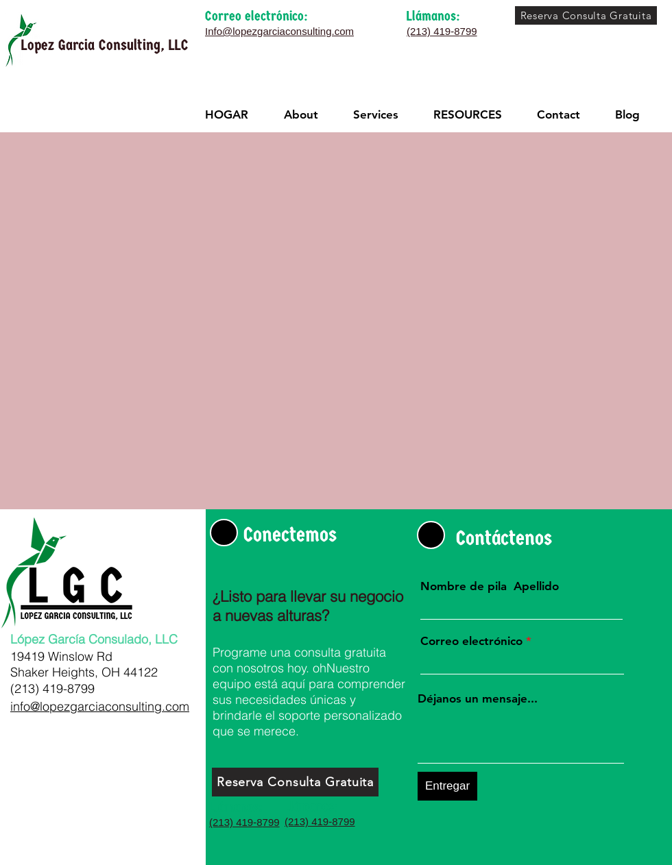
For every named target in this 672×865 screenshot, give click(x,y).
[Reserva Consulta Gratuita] (586, 15)
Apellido (536, 586)
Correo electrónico (471, 641)
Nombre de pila (463, 586)
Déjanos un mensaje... (478, 699)
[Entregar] (447, 786)
